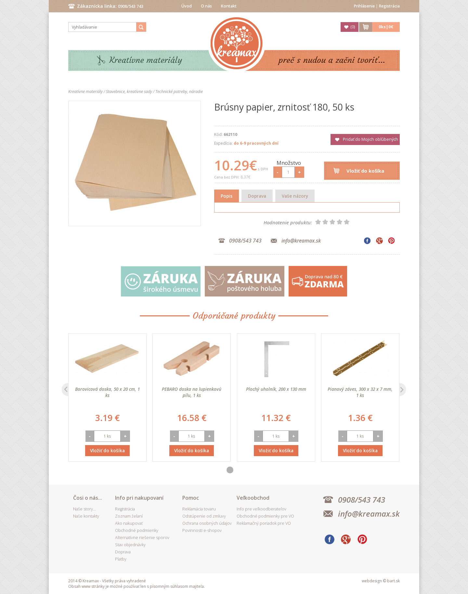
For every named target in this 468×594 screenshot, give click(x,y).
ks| (386, 27)
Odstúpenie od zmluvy (204, 516)
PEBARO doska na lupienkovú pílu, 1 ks (191, 392)
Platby (120, 559)
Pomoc (190, 497)
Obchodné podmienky (136, 530)
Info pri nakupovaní (139, 497)
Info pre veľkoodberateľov (261, 509)
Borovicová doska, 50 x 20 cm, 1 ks (107, 392)
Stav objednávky (130, 545)
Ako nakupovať (129, 523)
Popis (226, 196)
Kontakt (229, 6)
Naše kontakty (86, 516)
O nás (206, 6)
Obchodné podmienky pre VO (265, 516)
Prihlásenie (364, 6)
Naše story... (84, 509)
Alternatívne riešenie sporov (142, 537)
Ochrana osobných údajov (207, 523)
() (352, 27)
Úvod (186, 6)
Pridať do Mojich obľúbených (370, 139)
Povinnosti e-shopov (202, 530)
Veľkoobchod (253, 497)
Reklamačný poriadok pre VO (264, 523)
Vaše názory (295, 196)
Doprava (257, 196)
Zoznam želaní (129, 516)
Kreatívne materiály (146, 60)
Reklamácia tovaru (199, 509)
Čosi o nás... (87, 497)
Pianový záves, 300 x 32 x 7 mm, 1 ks (360, 392)
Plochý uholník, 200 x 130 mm (276, 389)
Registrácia (389, 6)
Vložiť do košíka (365, 170)
